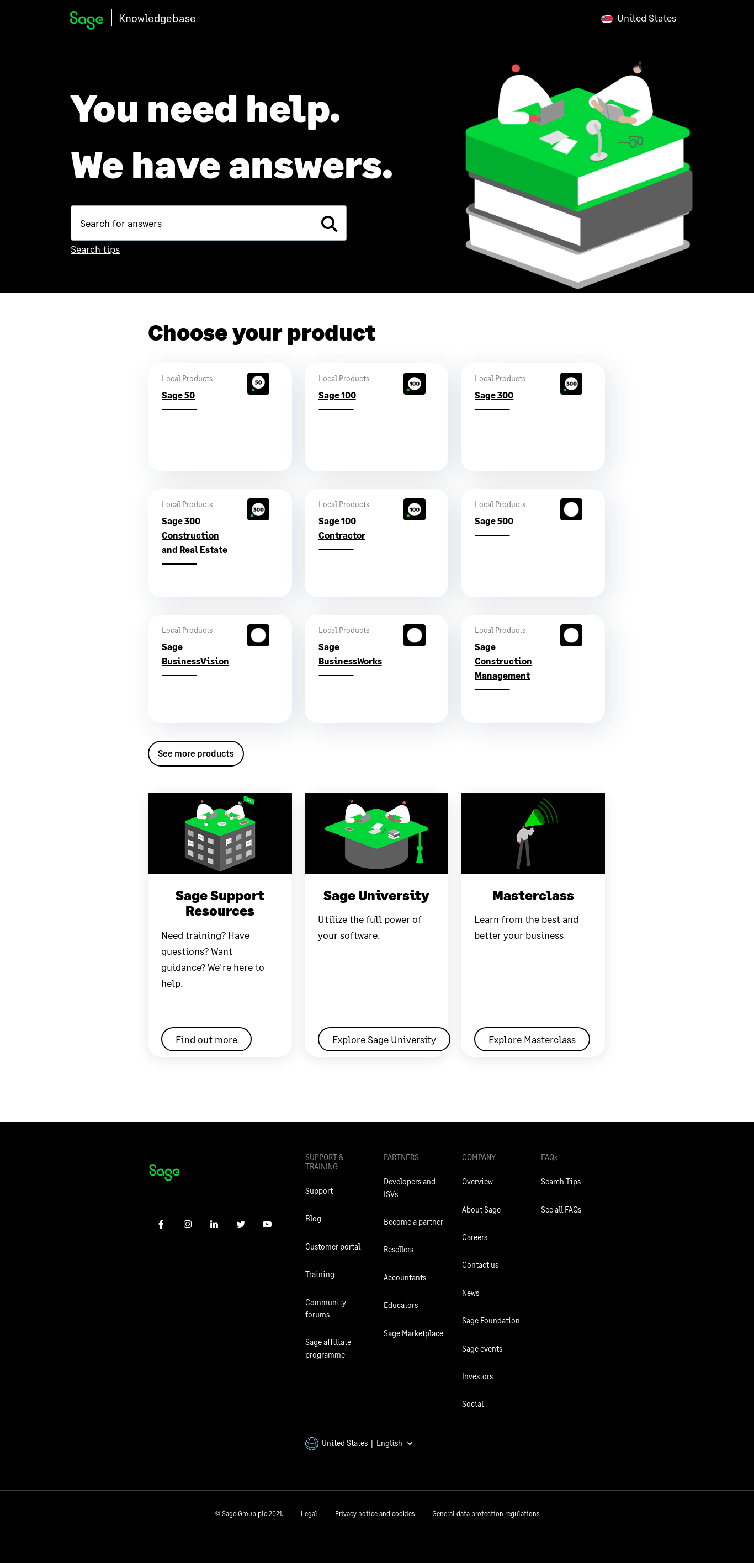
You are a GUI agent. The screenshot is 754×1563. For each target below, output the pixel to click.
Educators (401, 1305)
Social (473, 1403)
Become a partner (413, 1221)
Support (319, 1190)
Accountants (405, 1277)
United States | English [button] (359, 1443)
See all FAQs (561, 1209)
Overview (477, 1181)
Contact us (480, 1264)
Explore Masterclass (532, 1039)
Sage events (482, 1348)
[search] (329, 223)
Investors (477, 1376)
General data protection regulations (485, 1513)
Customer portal (332, 1246)
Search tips (95, 249)
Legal (309, 1513)
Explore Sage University (384, 1039)
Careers (474, 1237)
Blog (313, 1218)
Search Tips (561, 1181)
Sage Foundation (491, 1320)
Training (319, 1274)
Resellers (398, 1249)
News (470, 1293)
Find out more (206, 1039)
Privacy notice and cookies (375, 1513)
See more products (196, 753)
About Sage (481, 1209)
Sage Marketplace (413, 1333)
